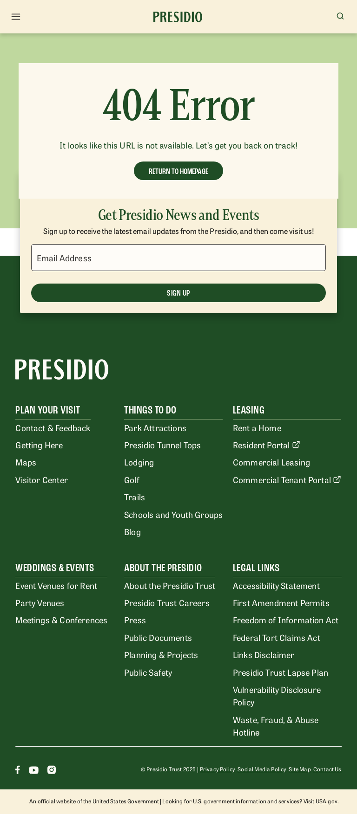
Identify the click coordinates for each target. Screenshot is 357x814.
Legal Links (256, 568)
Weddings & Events (54, 568)
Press (135, 619)
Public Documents (158, 637)
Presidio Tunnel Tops (162, 444)
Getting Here (39, 444)
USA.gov (326, 801)
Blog (132, 531)
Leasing (248, 410)
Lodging (139, 461)
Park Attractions (155, 427)
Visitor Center (41, 479)
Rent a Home (257, 427)
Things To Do (150, 410)
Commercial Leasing (271, 461)
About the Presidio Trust (169, 585)
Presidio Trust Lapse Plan (280, 672)
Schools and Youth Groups (173, 514)
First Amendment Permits (281, 602)
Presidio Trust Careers (167, 602)
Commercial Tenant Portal (287, 479)
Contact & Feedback (52, 427)
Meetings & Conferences (61, 619)
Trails (134, 496)
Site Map (300, 769)
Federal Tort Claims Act (276, 637)
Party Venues (39, 602)
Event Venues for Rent (56, 585)
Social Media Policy (262, 769)
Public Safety (148, 672)
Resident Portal (266, 444)
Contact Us (327, 769)
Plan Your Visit (47, 410)
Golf (131, 479)
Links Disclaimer (264, 654)
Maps (25, 461)
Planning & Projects (161, 654)
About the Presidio (163, 568)
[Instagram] (51, 771)
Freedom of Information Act (285, 619)
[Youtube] (34, 771)
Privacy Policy (217, 769)
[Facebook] (17, 771)
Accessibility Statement (276, 585)
